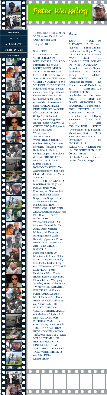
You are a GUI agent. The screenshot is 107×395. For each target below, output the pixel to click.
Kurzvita (14, 38)
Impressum (14, 55)
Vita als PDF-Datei (13, 49)
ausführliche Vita (14, 44)
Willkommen (14, 32)
